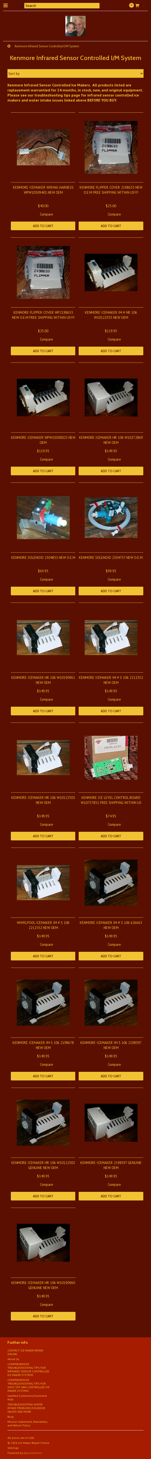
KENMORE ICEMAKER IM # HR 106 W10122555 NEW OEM (111, 315)
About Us (13, 1359)
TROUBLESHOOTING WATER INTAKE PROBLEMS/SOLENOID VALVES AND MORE (26, 1408)
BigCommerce (33, 1453)
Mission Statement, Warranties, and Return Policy (27, 1423)
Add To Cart (43, 226)
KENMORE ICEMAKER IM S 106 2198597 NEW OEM (111, 1045)
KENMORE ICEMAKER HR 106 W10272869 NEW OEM (111, 440)
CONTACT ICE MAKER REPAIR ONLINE (25, 1352)
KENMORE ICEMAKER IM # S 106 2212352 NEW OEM (111, 680)
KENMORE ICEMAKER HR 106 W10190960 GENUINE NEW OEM (43, 1285)
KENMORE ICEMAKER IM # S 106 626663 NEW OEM (111, 925)
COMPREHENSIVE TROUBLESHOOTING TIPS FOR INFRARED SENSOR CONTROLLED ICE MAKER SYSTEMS (28, 1369)
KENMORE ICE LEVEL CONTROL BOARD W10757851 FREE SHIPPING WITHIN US (111, 800)
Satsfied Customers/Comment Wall (27, 1397)
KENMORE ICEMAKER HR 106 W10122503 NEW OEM (43, 800)
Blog (10, 1416)
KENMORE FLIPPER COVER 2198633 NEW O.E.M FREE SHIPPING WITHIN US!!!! (111, 190)
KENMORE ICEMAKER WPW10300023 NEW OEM (43, 440)
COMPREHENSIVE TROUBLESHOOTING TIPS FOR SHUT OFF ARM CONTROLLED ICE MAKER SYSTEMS (28, 1385)
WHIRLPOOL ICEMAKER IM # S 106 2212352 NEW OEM (43, 925)
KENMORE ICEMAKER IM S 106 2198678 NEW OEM (43, 1045)
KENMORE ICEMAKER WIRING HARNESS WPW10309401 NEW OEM (43, 190)
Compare (46, 214)
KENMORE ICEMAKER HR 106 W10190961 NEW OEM (43, 680)
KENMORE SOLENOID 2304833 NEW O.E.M (43, 557)
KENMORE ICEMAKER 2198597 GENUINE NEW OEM (111, 1165)
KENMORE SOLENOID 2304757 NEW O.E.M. (111, 557)
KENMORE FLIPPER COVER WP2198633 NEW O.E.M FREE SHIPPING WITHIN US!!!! (43, 315)
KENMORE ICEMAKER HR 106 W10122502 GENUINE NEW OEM (43, 1165)
